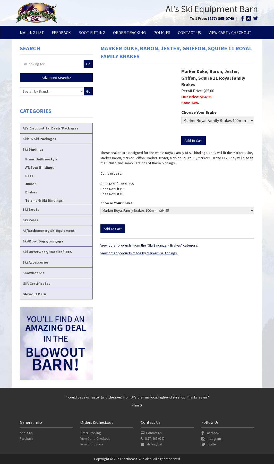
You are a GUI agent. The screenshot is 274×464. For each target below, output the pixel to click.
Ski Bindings (33, 149)
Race (29, 175)
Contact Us (189, 32)
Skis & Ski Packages (39, 138)
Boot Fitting (92, 32)
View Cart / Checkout (230, 32)
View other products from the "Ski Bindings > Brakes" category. (149, 245)
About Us (26, 433)
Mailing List (32, 32)
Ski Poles (30, 220)
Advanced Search (56, 77)
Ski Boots (31, 209)
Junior (30, 184)
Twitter (209, 444)
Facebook (210, 433)
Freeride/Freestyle (41, 159)
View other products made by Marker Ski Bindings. (139, 253)
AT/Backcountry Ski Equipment (49, 230)
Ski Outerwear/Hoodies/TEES (47, 251)
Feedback (61, 32)
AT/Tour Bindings (39, 167)
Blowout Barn (34, 294)
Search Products (91, 444)
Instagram (211, 438)
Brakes (31, 192)
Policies (161, 32)
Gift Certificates (36, 283)
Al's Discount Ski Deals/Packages (50, 128)
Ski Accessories (36, 262)
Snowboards (33, 273)
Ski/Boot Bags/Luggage (43, 241)
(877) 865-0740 (221, 18)
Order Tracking (129, 32)
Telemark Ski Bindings (44, 200)
